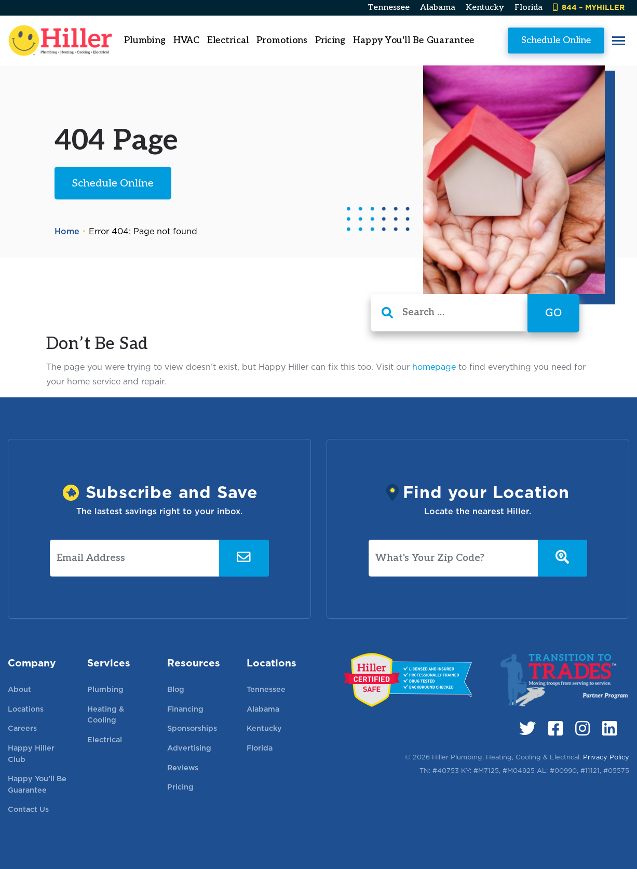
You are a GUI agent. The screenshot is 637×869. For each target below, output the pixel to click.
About (19, 689)
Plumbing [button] (145, 40)
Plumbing (105, 689)
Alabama (437, 7)
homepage (434, 367)
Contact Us (28, 809)
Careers (22, 728)
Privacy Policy (606, 757)
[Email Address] (135, 558)
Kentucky (485, 7)
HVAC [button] (186, 40)
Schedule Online (556, 40)
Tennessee (389, 7)
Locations (26, 708)
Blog (175, 689)
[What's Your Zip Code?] (453, 558)
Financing (185, 708)
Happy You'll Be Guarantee (413, 40)
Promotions (282, 40)
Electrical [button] (228, 40)
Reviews (182, 767)
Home (67, 231)
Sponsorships (192, 728)
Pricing (330, 40)
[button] (618, 40)
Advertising (189, 747)
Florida (528, 7)
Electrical (104, 739)
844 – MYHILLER (589, 7)
